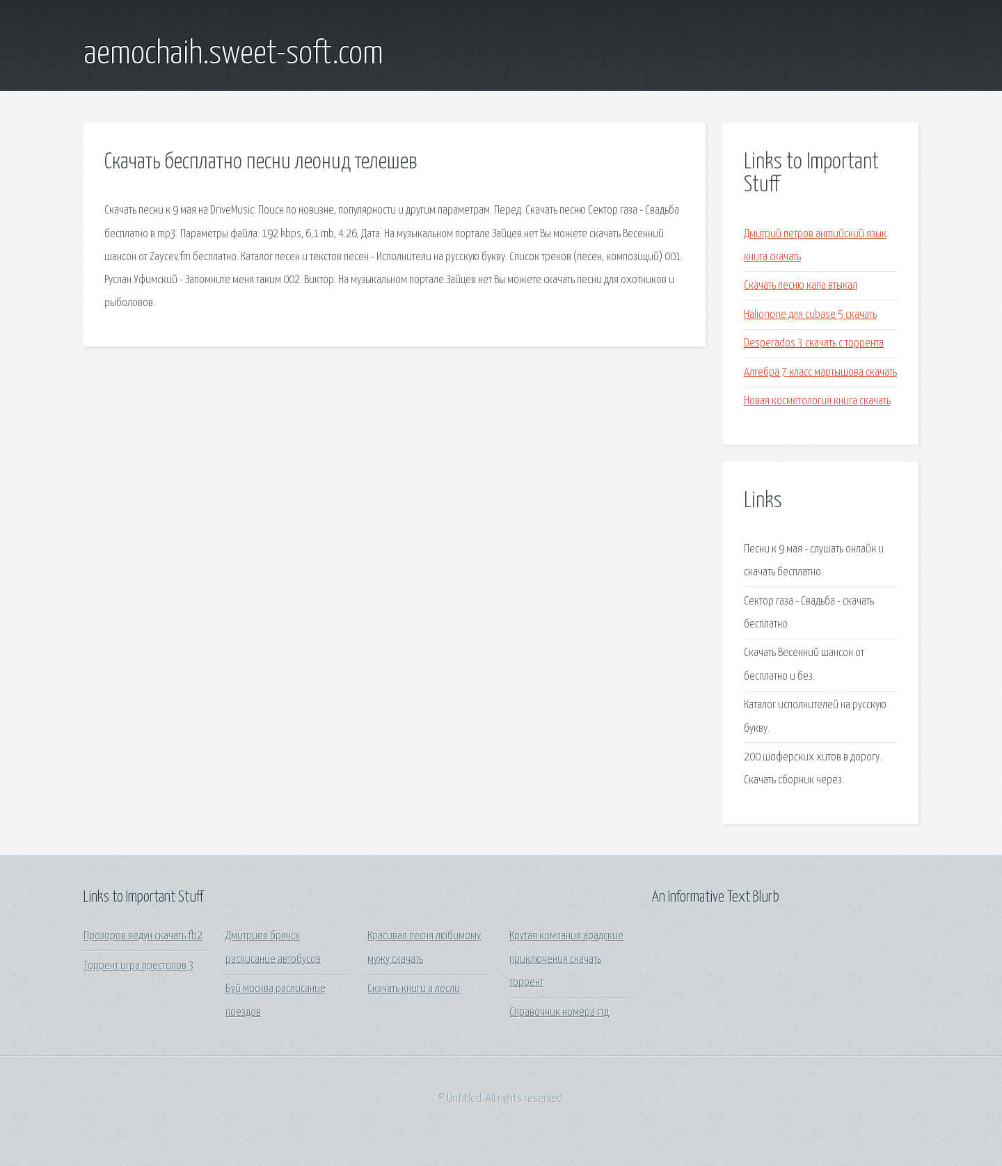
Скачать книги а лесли (413, 989)
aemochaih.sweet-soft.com (233, 54)
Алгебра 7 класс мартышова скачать (820, 372)
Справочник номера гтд (559, 1013)
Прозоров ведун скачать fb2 (143, 936)
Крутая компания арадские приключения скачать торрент (566, 959)
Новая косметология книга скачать (817, 401)
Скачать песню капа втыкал (800, 286)
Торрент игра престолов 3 (139, 966)
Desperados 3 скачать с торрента (814, 343)
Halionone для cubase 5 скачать (810, 315)
